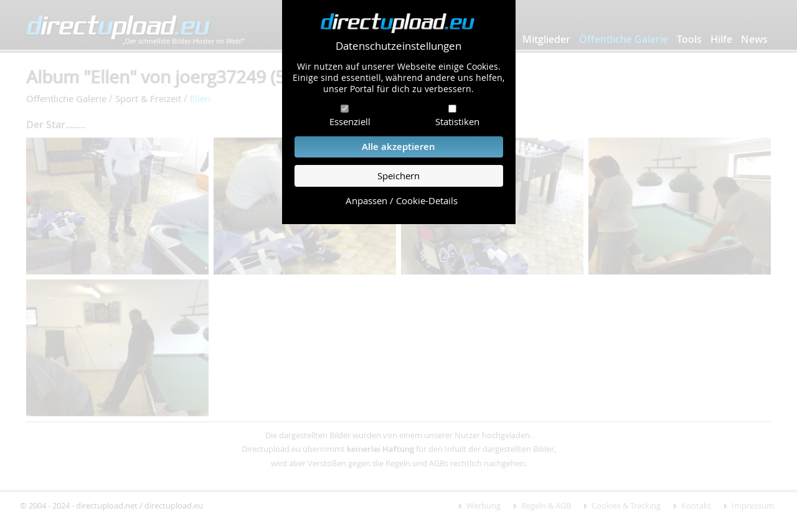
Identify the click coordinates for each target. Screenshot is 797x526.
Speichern (398, 176)
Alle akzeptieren (398, 147)
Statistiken (457, 121)
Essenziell (349, 121)
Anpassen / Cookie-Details (402, 201)
